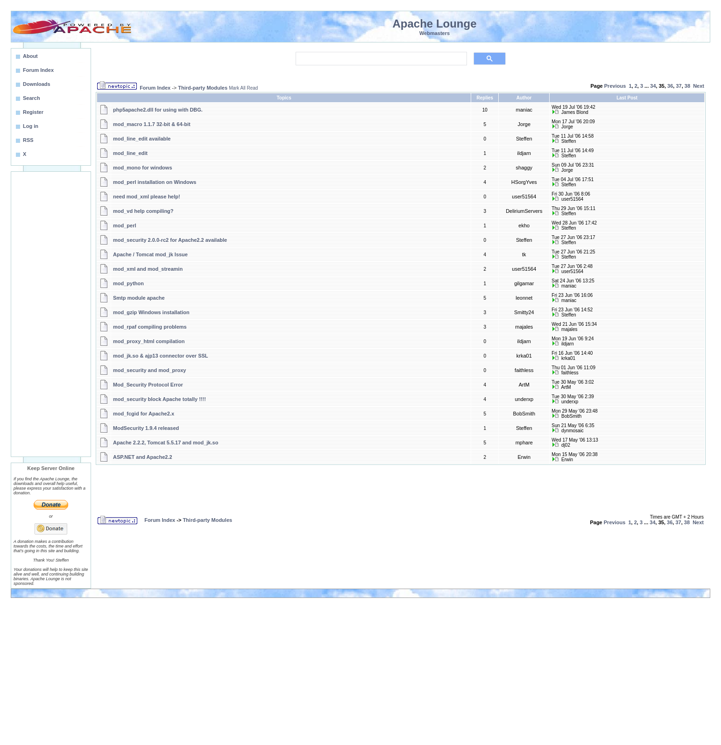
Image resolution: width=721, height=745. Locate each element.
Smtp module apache (139, 298)
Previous (615, 86)
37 (678, 86)
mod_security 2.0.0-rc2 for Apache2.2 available (170, 240)
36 (670, 86)
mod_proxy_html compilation (148, 341)
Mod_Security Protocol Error (148, 384)
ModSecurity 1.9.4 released (146, 428)
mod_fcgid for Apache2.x (143, 413)
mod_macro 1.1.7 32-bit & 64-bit (152, 124)
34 (653, 86)
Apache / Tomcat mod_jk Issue (150, 254)
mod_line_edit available (142, 138)
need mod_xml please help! (146, 196)
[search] (380, 59)
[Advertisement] (51, 314)
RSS (28, 140)
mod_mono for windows (142, 167)
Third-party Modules (202, 88)
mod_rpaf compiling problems (150, 327)
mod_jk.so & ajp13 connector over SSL (160, 355)
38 (687, 86)
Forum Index (155, 88)
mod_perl (124, 225)
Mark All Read (243, 88)
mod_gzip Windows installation (151, 312)
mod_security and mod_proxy (149, 370)
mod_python (128, 283)
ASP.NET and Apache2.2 (142, 457)
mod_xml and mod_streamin (148, 269)
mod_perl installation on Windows (154, 182)
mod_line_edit (130, 153)
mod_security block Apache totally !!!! (159, 399)
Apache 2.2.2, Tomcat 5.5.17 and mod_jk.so (165, 442)
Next (698, 86)
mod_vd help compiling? (143, 211)
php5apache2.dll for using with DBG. (158, 109)
